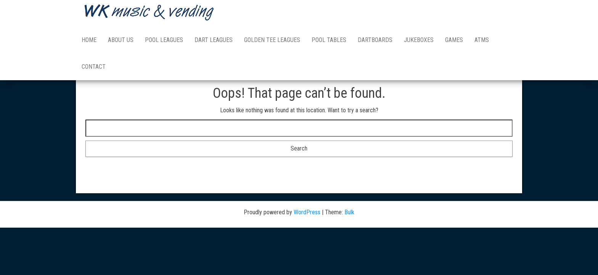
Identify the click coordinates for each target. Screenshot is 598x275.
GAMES (454, 40)
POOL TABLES (329, 40)
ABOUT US (120, 40)
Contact (94, 66)
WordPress (307, 212)
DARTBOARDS (375, 40)
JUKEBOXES (419, 40)
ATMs (481, 40)
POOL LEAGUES (164, 40)
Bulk (349, 212)
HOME (89, 40)
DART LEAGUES (214, 40)
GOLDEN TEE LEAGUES (272, 40)
